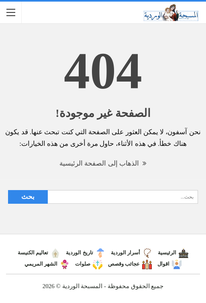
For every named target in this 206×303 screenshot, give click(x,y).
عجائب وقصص (130, 264)
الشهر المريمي (46, 264)
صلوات (88, 264)
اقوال (169, 264)
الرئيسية (173, 253)
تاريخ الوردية (85, 253)
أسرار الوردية (131, 253)
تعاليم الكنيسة (39, 253)
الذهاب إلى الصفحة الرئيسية (103, 163)
